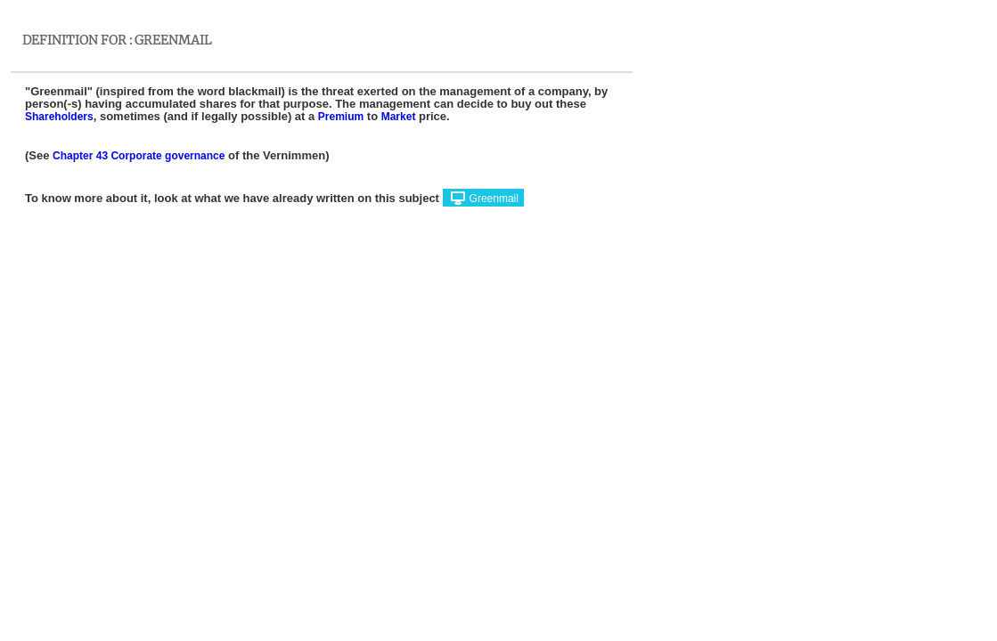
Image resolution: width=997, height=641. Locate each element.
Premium (341, 116)
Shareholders (59, 116)
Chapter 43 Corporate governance (139, 156)
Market (398, 116)
